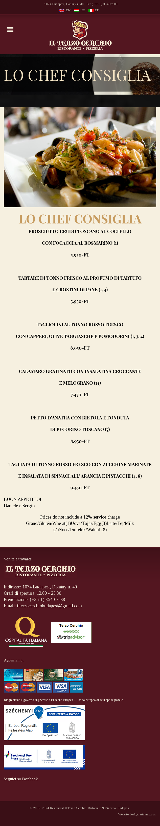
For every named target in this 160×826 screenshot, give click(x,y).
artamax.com (148, 814)
